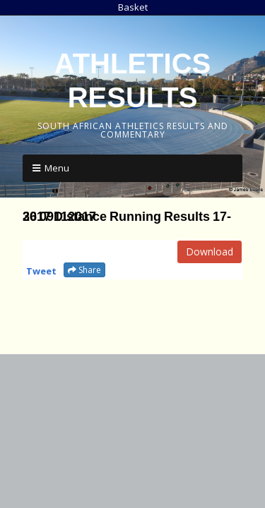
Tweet (41, 271)
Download (209, 251)
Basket (133, 7)
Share (84, 270)
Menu (57, 168)
